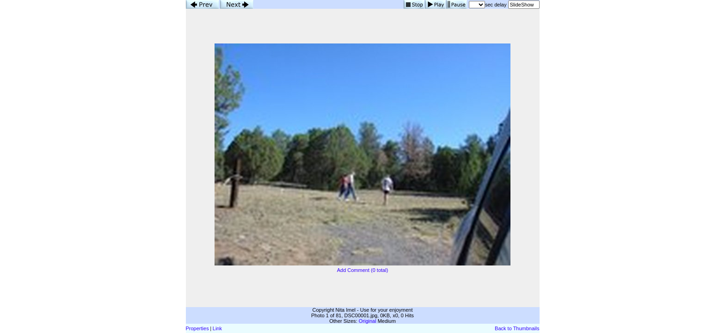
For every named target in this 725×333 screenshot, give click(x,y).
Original (367, 321)
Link (217, 328)
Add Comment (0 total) (362, 270)
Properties (197, 328)
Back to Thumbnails (517, 328)
